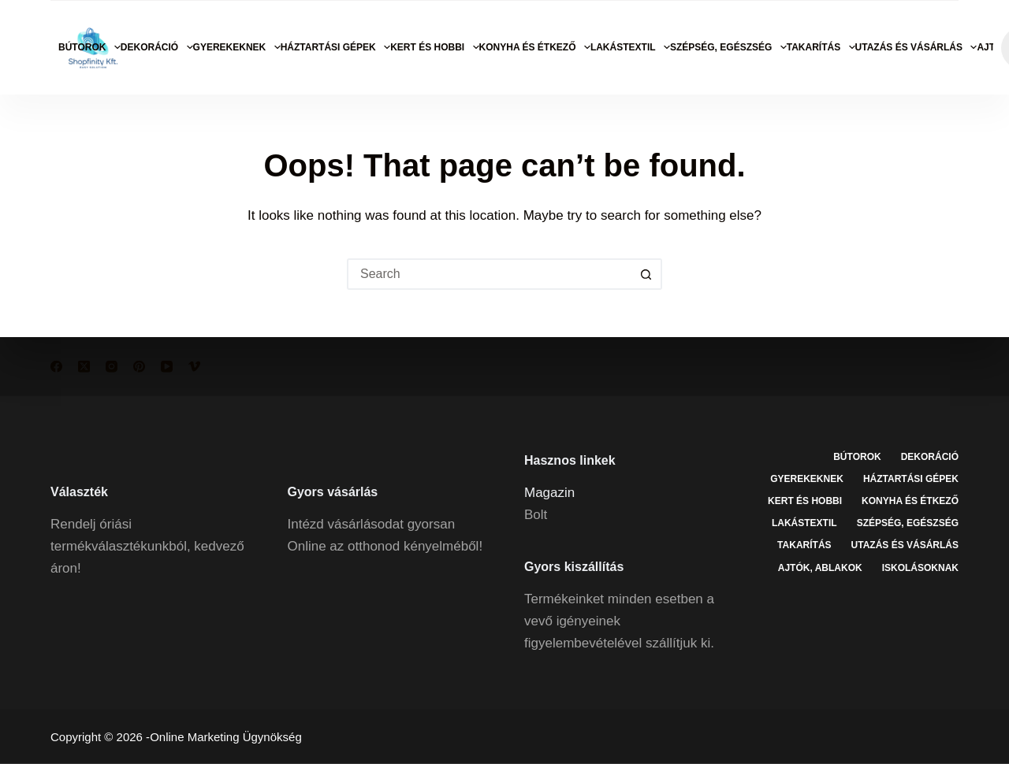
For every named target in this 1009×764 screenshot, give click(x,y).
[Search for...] (489, 274)
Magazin (549, 491)
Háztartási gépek (336, 47)
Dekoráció (157, 47)
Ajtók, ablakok (820, 567)
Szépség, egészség (728, 47)
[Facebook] (56, 367)
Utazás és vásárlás (916, 47)
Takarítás (821, 47)
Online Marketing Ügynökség (226, 737)
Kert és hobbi (434, 47)
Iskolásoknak (920, 567)
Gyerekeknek (237, 47)
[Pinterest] (139, 367)
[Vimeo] (194, 367)
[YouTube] (167, 367)
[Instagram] (111, 367)
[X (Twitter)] (84, 367)
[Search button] (646, 274)
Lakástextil (630, 47)
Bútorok (89, 47)
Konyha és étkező (534, 47)
